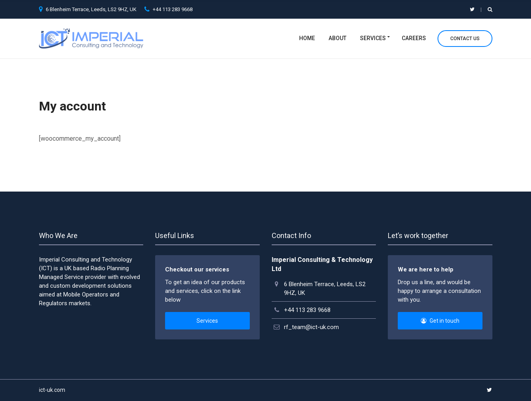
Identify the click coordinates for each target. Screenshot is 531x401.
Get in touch (440, 321)
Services (373, 38)
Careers (414, 38)
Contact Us (465, 38)
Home (307, 38)
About (337, 38)
